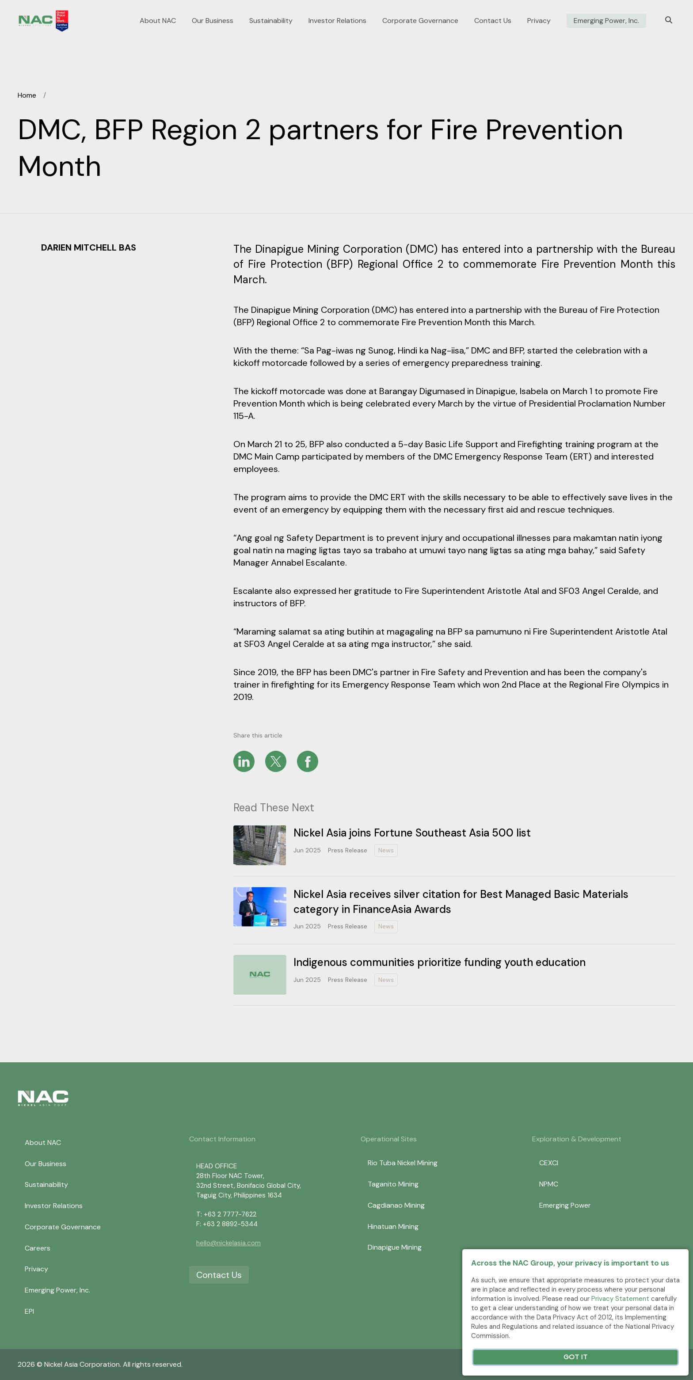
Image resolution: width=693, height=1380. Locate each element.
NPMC (548, 1184)
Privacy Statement (620, 1298)
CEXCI (548, 1162)
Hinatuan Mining (393, 1226)
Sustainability (271, 20)
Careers (37, 1248)
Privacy (539, 20)
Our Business (212, 20)
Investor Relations (337, 20)
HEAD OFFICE (216, 1166)
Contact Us (492, 20)
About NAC (158, 20)
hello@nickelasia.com (228, 1243)
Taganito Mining (393, 1184)
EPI (29, 1311)
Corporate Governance (420, 20)
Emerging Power (565, 1205)
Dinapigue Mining (395, 1247)
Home (27, 95)
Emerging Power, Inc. (606, 20)
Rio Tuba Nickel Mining (403, 1162)
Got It (575, 1357)
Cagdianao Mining (396, 1205)
